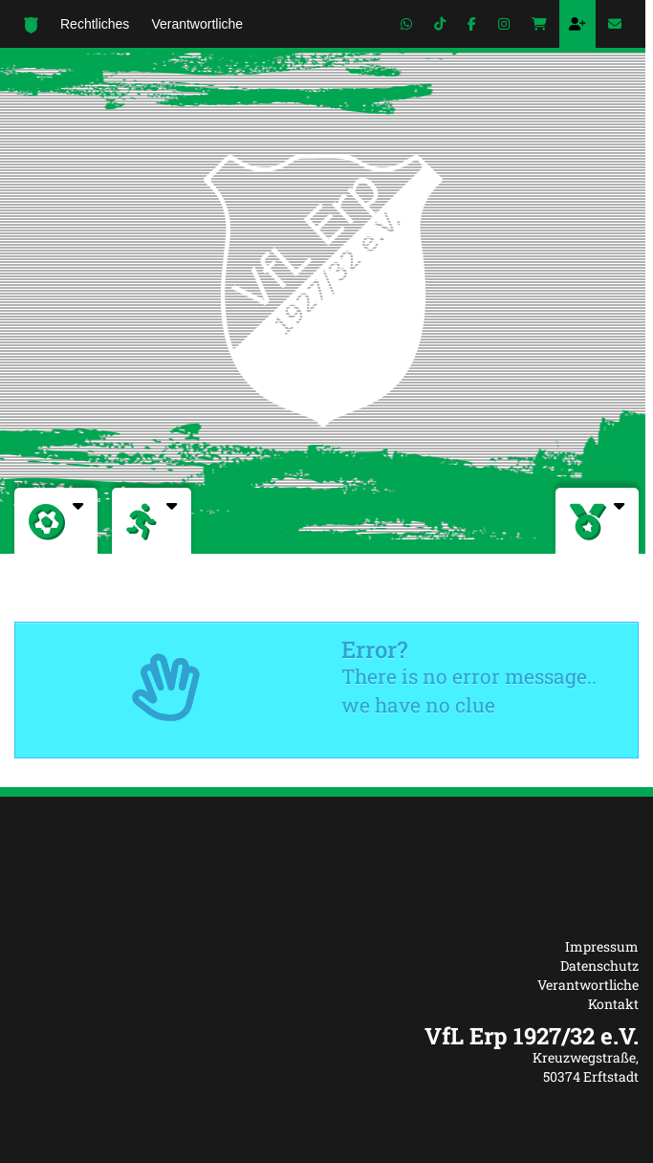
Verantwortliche (588, 985)
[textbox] (326, 1035)
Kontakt (613, 1004)
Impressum (602, 946)
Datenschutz (599, 965)
